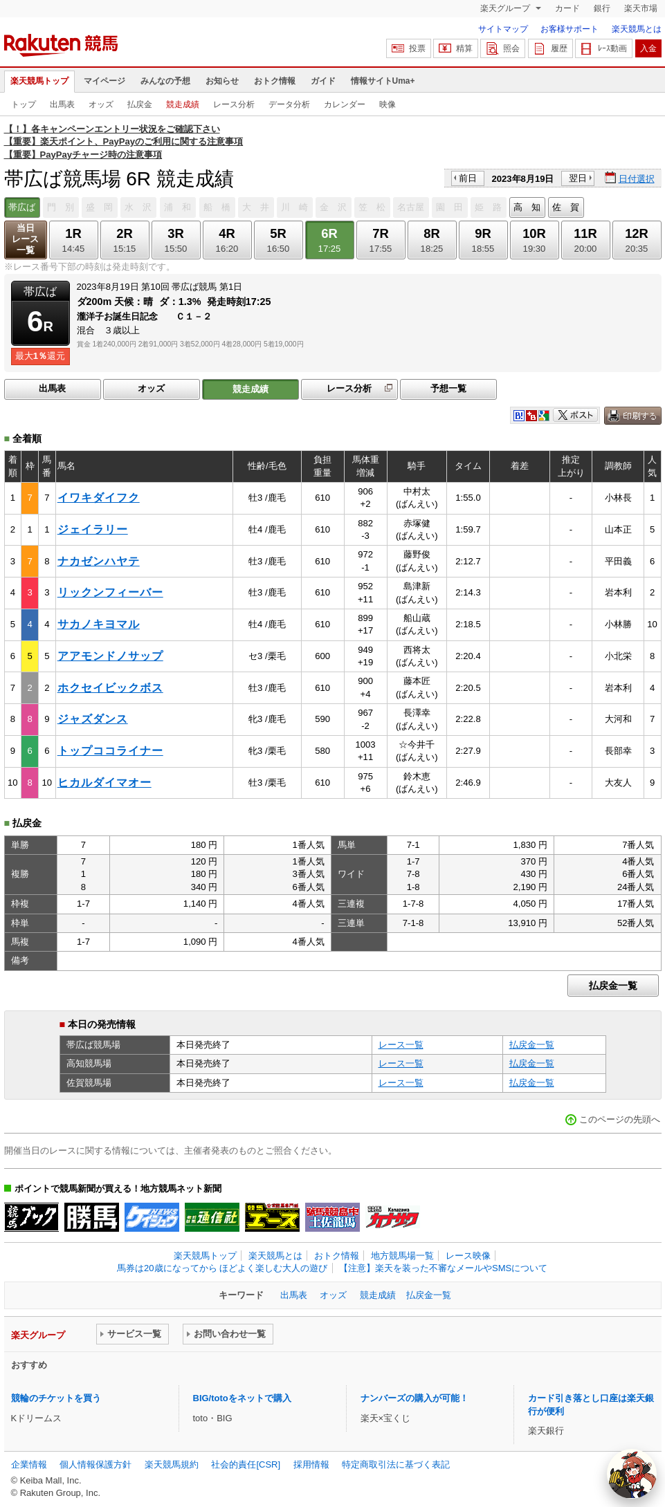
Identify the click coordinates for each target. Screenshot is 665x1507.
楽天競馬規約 (172, 1464)
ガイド (323, 81)
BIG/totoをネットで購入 (242, 1398)
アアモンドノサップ (110, 656)
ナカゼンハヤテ (98, 561)
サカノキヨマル (98, 624)
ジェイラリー (92, 529)
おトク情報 (274, 81)
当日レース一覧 (25, 239)
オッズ (101, 104)
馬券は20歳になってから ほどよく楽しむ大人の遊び (222, 1268)
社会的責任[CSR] (245, 1464)
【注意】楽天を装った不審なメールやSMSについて (443, 1268)
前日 (468, 178)
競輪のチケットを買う (56, 1398)
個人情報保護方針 (95, 1464)
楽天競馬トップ (39, 81)
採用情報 (311, 1464)
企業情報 (29, 1464)
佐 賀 (565, 207)
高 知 (526, 207)
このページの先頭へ (619, 1119)
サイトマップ (503, 29)
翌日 (578, 178)
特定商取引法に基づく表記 (396, 1464)
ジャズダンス (92, 719)
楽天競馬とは (637, 29)
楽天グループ (506, 8)
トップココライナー (110, 751)
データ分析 (289, 104)
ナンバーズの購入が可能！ (414, 1398)
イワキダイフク (98, 497)
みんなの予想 (165, 81)
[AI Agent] (632, 1474)
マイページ (104, 81)
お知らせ (222, 81)
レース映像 (468, 1255)
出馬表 (62, 104)
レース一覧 (401, 1044)
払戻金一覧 (613, 985)
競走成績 (182, 104)
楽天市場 (640, 8)
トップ (23, 104)
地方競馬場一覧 (402, 1255)
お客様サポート (569, 29)
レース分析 (234, 104)
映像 (387, 104)
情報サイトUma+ (383, 81)
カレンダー (344, 104)
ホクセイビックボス (110, 688)
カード (567, 8)
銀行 (602, 8)
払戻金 (139, 104)
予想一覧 (448, 388)
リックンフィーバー (110, 592)
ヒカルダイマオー (104, 782)
